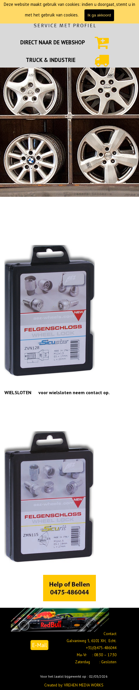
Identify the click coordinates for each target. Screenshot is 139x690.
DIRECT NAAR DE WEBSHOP (52, 42)
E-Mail (39, 645)
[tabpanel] (52, 42)
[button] (69, 588)
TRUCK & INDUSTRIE (50, 59)
